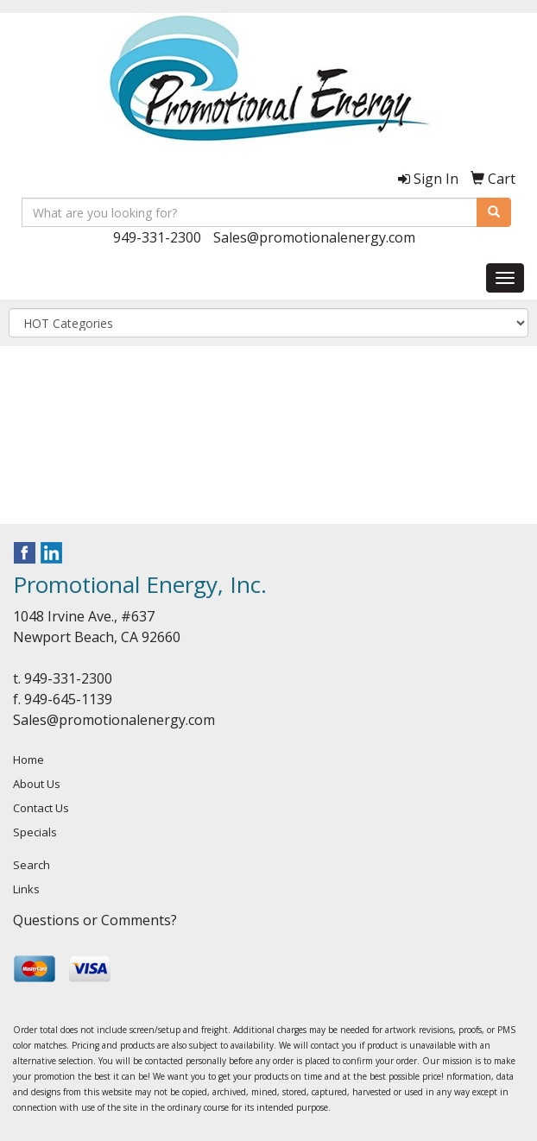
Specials (35, 832)
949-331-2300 (157, 237)
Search (31, 865)
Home (28, 759)
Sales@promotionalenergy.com (314, 237)
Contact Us (41, 808)
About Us (36, 783)
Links (26, 889)
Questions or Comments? (95, 920)
